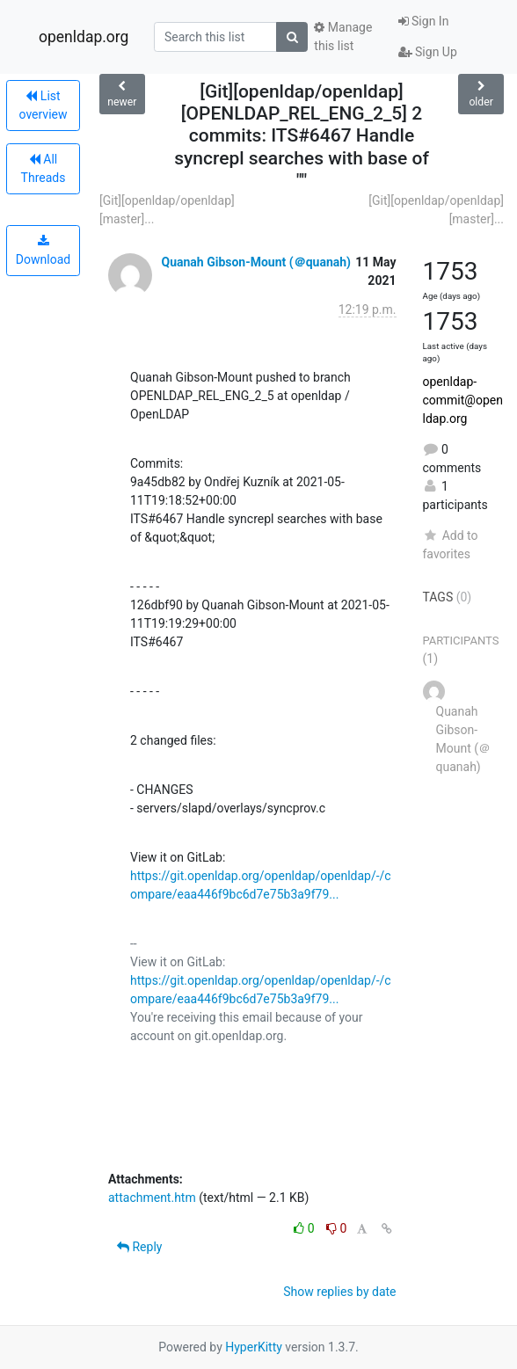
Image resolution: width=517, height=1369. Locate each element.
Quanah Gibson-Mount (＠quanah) (256, 262)
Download (43, 250)
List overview (43, 105)
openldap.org (83, 37)
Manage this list (343, 36)
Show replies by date (339, 1292)
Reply (139, 1247)
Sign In (423, 21)
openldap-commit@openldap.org (463, 400)
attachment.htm (152, 1198)
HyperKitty (253, 1347)
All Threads (43, 168)
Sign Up (427, 52)
